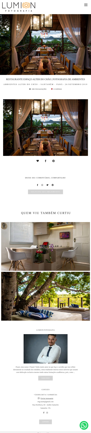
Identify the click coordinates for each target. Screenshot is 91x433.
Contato (45, 422)
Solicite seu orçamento (45, 192)
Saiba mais (45, 378)
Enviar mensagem (47, 398)
